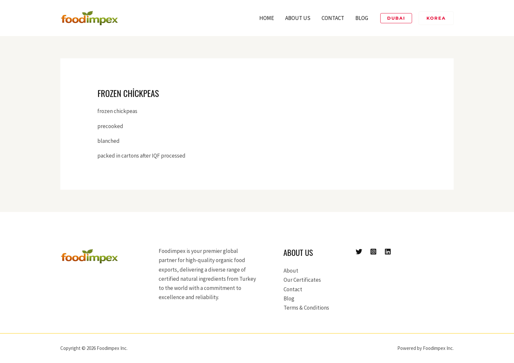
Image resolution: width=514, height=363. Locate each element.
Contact (333, 18)
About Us (297, 18)
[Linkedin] (388, 251)
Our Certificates (302, 279)
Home (266, 18)
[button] (396, 18)
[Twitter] (359, 251)
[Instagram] (373, 251)
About (291, 270)
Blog (361, 18)
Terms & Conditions (306, 307)
